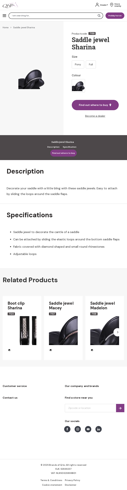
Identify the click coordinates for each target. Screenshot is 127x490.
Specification (69, 147)
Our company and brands (82, 386)
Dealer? (104, 5)
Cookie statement (52, 485)
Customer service (15, 386)
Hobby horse (115, 15)
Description (53, 147)
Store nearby (117, 5)
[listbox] (95, 85)
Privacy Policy (72, 480)
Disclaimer (70, 485)
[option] (78, 85)
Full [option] (91, 64)
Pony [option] (78, 64)
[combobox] (56, 16)
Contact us (10, 397)
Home (6, 27)
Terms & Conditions (51, 480)
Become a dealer (95, 116)
